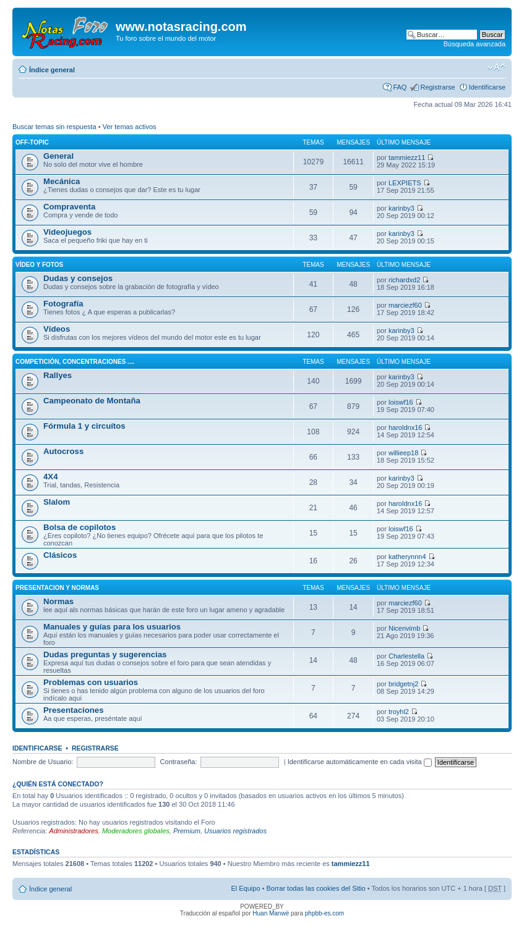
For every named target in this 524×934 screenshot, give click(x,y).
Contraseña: (178, 761)
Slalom (56, 502)
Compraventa (69, 206)
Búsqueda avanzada (474, 44)
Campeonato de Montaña (91, 400)
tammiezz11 (407, 157)
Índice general (52, 70)
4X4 (50, 476)
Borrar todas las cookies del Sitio (315, 888)
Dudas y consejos (78, 278)
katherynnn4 (407, 556)
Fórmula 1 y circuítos (84, 426)
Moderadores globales (136, 831)
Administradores (73, 831)
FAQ (399, 87)
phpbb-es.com (324, 913)
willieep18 (403, 452)
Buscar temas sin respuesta (54, 126)
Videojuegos (67, 232)
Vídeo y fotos (39, 264)
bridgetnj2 (403, 684)
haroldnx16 (405, 427)
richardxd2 (404, 280)
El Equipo (245, 888)
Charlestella (406, 656)
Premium (186, 831)
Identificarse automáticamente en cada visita (360, 761)
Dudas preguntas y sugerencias (104, 654)
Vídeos (56, 329)
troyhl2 (399, 711)
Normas (58, 601)
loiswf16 (401, 402)
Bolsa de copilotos (79, 527)
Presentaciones (73, 710)
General (58, 156)
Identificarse (487, 87)
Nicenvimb (404, 628)
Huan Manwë (270, 913)
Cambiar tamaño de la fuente (496, 67)
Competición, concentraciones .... (74, 361)
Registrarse (437, 87)
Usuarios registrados (235, 831)
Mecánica (61, 181)
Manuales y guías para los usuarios (112, 626)
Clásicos (60, 555)
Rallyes (57, 375)
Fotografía (63, 303)
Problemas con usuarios (90, 682)
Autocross (63, 451)
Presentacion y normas (57, 587)
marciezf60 (405, 305)
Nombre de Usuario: (42, 761)
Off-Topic (32, 142)
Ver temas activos (130, 126)
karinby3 (401, 208)
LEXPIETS (405, 183)
